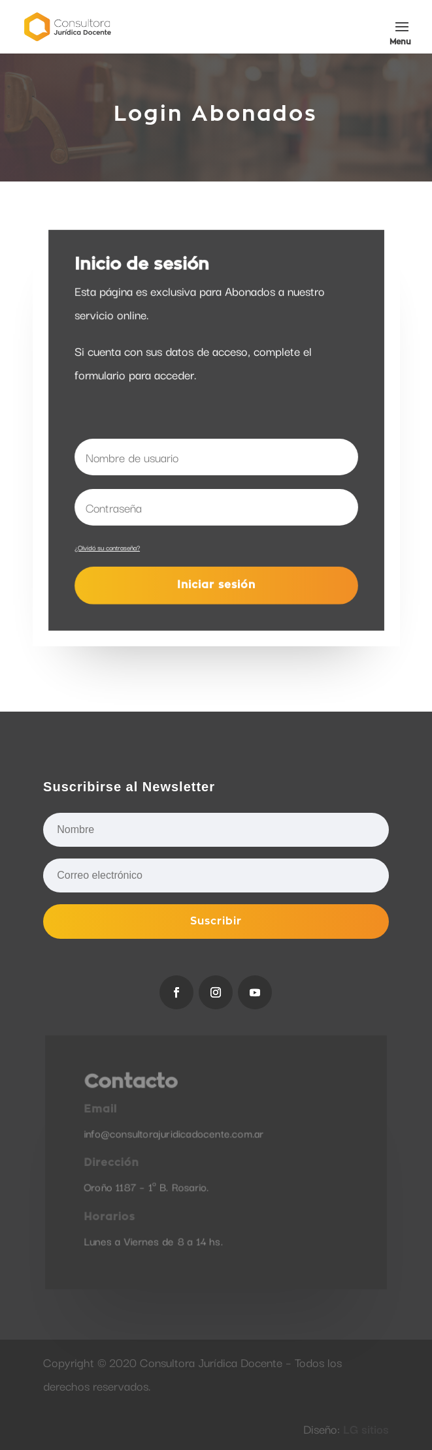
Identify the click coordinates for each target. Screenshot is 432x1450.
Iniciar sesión (216, 585)
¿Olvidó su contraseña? (107, 546)
